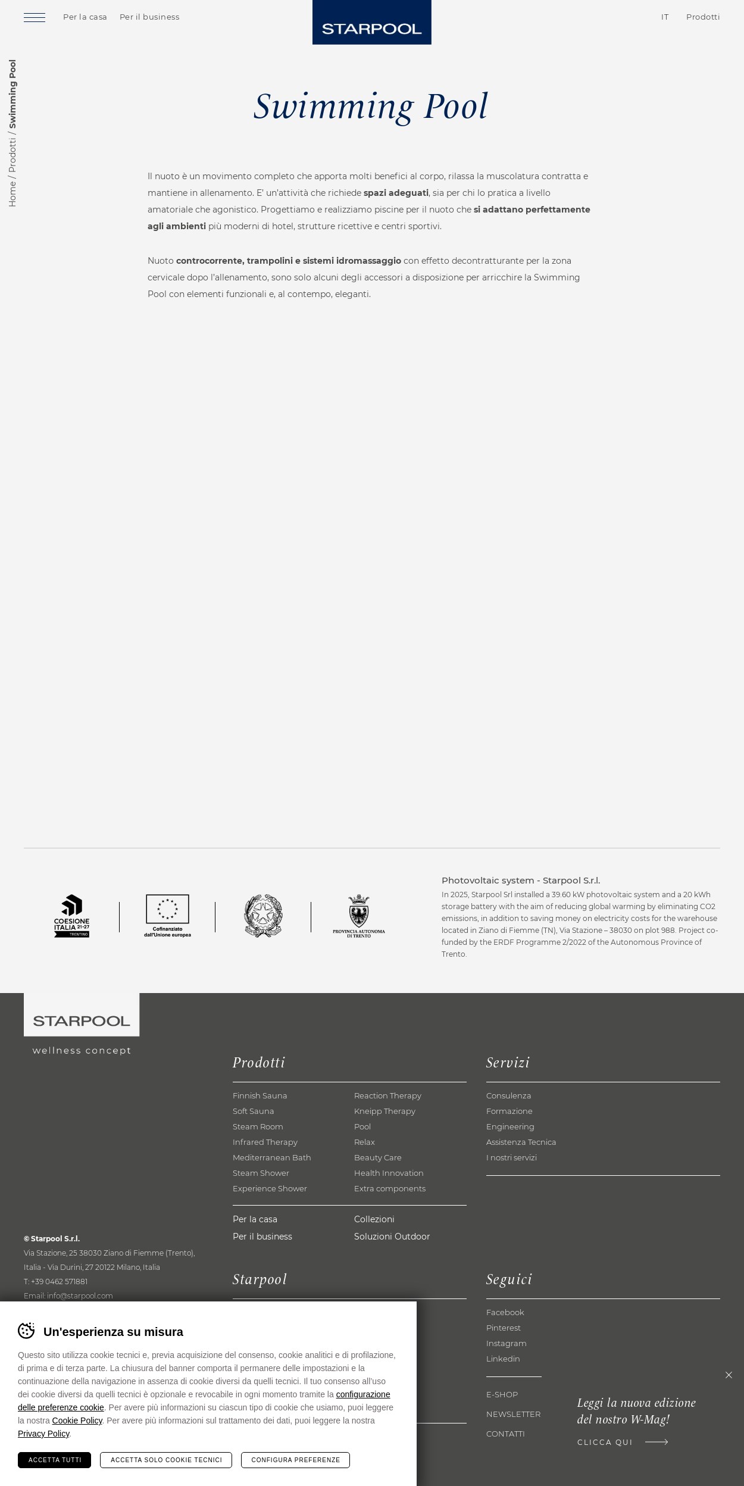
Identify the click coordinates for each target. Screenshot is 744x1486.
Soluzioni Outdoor (392, 1236)
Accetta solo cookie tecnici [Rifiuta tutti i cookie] (166, 1460)
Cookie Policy (77, 1420)
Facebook (505, 1312)
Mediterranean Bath (272, 1157)
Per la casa (85, 16)
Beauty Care (378, 1157)
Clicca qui (605, 1442)
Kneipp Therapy (384, 1111)
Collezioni (374, 1219)
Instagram (506, 1343)
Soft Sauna (253, 1111)
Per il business (150, 16)
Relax (364, 1142)
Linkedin (503, 1358)
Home (12, 194)
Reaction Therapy (387, 1095)
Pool (362, 1126)
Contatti (598, 17)
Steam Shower (261, 1173)
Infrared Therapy (265, 1142)
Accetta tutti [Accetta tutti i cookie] (55, 1460)
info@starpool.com (80, 1295)
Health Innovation (389, 1173)
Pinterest (503, 1327)
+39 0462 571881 (59, 1281)
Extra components (390, 1188)
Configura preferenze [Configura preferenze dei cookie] (296, 1460)
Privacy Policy (43, 1433)
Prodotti (12, 155)
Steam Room (258, 1126)
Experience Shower (270, 1188)
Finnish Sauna (260, 1095)
